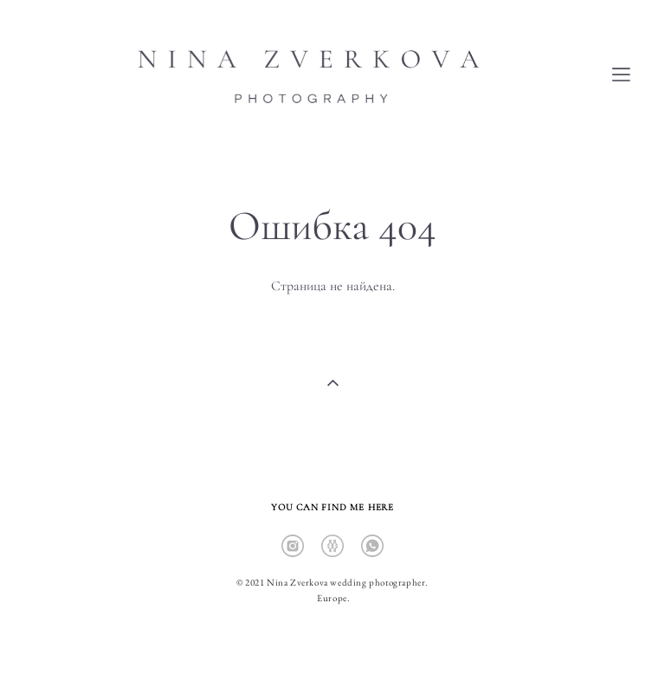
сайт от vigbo (332, 645)
